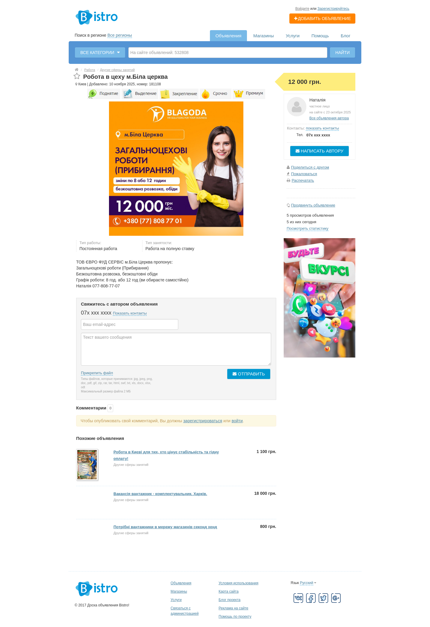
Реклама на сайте (233, 608)
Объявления (229, 35)
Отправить (249, 373)
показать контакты (322, 128)
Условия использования (238, 583)
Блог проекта (229, 600)
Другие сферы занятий (117, 70)
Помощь (320, 35)
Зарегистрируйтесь (333, 9)
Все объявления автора (329, 118)
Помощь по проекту (235, 616)
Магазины (263, 35)
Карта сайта (229, 591)
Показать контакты (130, 313)
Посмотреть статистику (307, 228)
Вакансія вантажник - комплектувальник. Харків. (160, 494)
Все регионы (120, 35)
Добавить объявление (322, 18)
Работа (89, 70)
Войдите (302, 9)
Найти (342, 52)
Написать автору (319, 150)
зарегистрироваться (202, 420)
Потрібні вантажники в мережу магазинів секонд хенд (165, 527)
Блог (345, 35)
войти (237, 420)
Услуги (293, 35)
